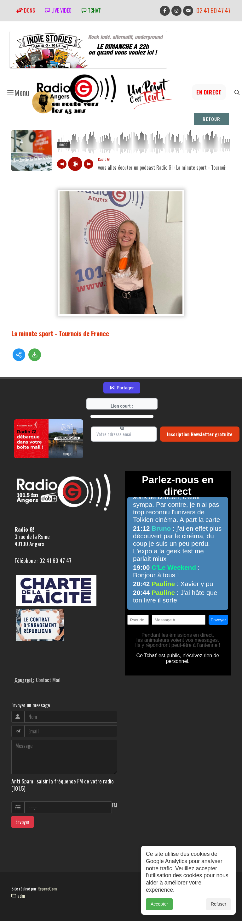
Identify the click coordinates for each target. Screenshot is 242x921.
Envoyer (22, 822)
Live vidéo (58, 10)
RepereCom (47, 888)
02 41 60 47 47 (213, 10)
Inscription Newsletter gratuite (200, 434)
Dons (25, 10)
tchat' (91, 10)
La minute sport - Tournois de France (60, 333)
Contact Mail (48, 680)
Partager (122, 387)
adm (18, 895)
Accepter (159, 904)
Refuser (218, 904)
